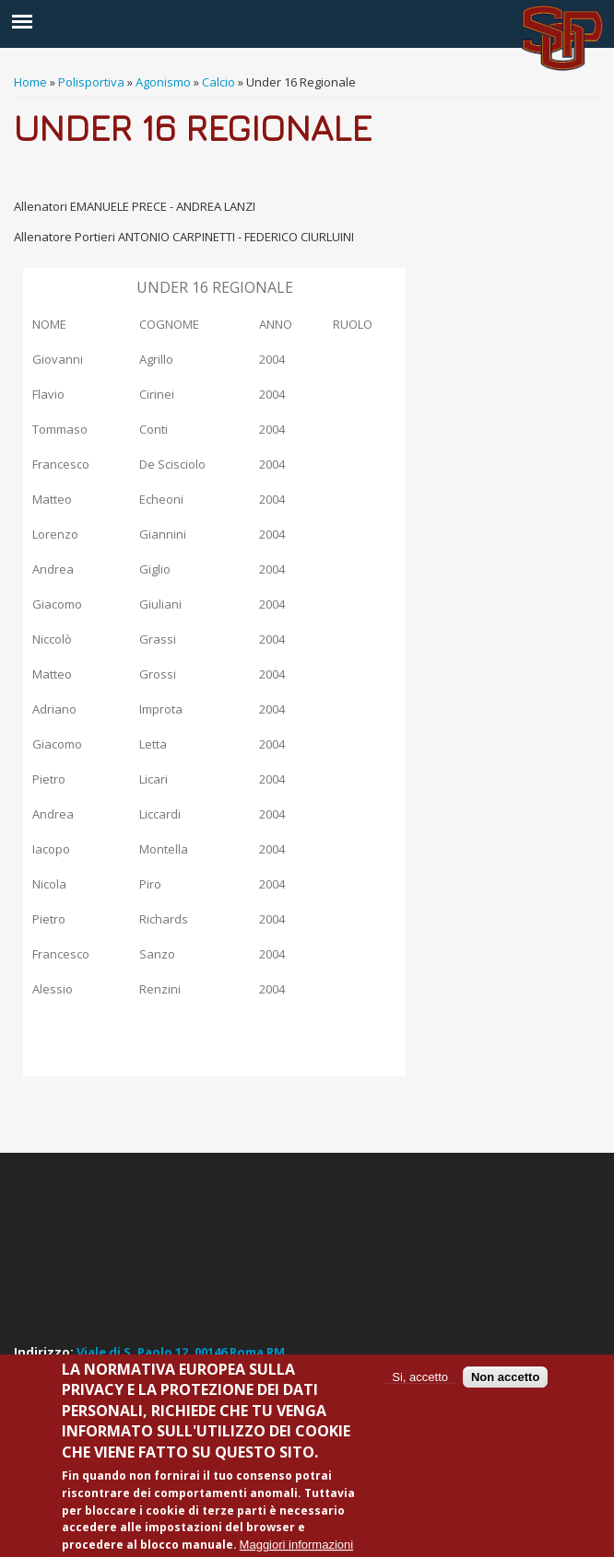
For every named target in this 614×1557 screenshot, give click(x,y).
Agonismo (163, 82)
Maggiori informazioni (297, 1545)
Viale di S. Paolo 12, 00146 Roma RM (181, 1351)
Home (30, 82)
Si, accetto (420, 1377)
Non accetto (505, 1377)
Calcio (218, 82)
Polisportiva (91, 82)
